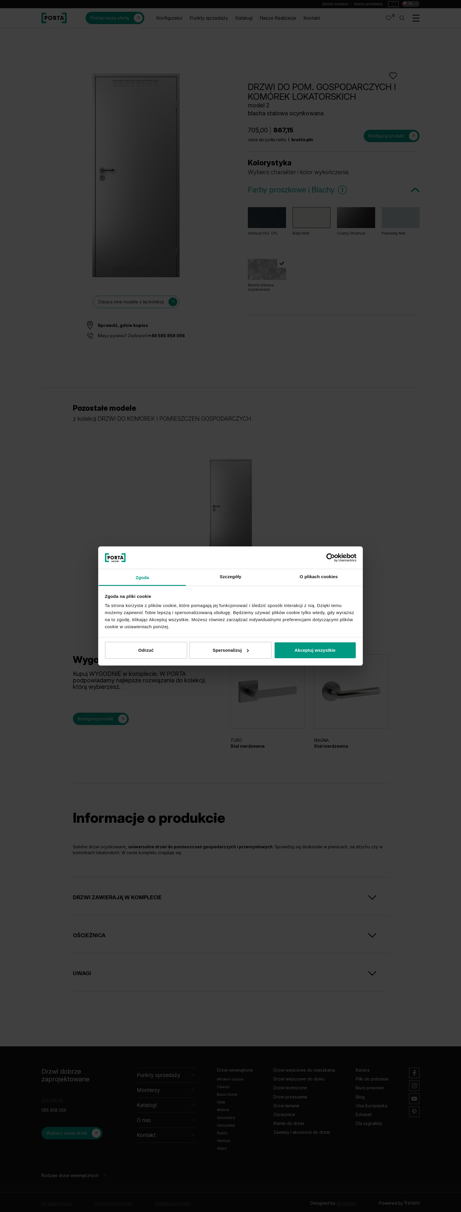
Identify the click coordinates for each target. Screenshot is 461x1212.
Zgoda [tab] (142, 577)
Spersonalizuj (231, 650)
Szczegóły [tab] (230, 576)
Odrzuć (145, 650)
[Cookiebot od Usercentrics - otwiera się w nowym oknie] (330, 557)
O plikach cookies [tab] (319, 576)
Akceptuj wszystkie (315, 650)
